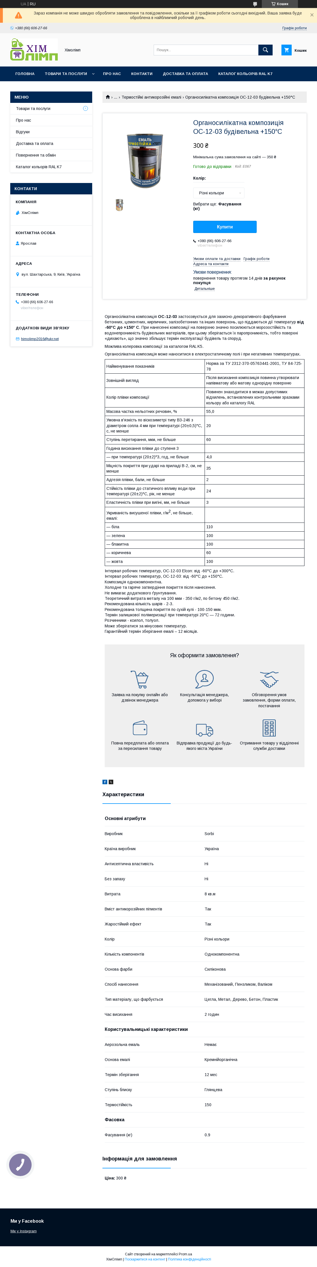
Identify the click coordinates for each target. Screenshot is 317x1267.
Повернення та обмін (36, 155)
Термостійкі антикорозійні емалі (151, 97)
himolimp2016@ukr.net (40, 339)
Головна (24, 74)
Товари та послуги (66, 74)
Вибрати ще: (217, 206)
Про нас (112, 74)
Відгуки (23, 132)
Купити (225, 226)
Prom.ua (185, 1254)
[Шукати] (265, 50)
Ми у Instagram (24, 1231)
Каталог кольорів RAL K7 (245, 74)
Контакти (142, 74)
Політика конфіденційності (189, 1259)
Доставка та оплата (185, 74)
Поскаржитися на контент (145, 1259)
